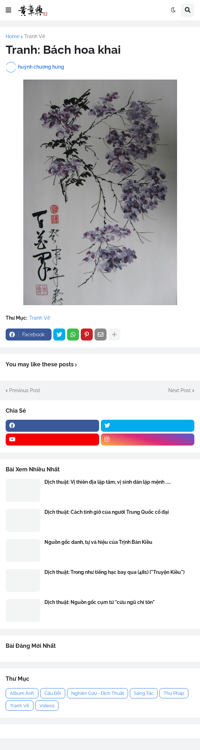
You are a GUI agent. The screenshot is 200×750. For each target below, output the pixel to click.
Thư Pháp (174, 693)
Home (12, 36)
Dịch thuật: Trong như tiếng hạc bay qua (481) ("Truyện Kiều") (114, 572)
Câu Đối (52, 693)
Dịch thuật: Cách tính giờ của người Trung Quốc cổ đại (106, 512)
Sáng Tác (143, 693)
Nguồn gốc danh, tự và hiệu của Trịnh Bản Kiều (98, 542)
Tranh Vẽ (34, 36)
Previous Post (24, 390)
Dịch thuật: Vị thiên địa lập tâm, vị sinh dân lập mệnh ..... (107, 482)
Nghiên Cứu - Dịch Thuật (97, 693)
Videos (47, 705)
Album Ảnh (22, 693)
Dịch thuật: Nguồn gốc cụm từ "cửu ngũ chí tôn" (99, 602)
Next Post (179, 390)
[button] (8, 10)
